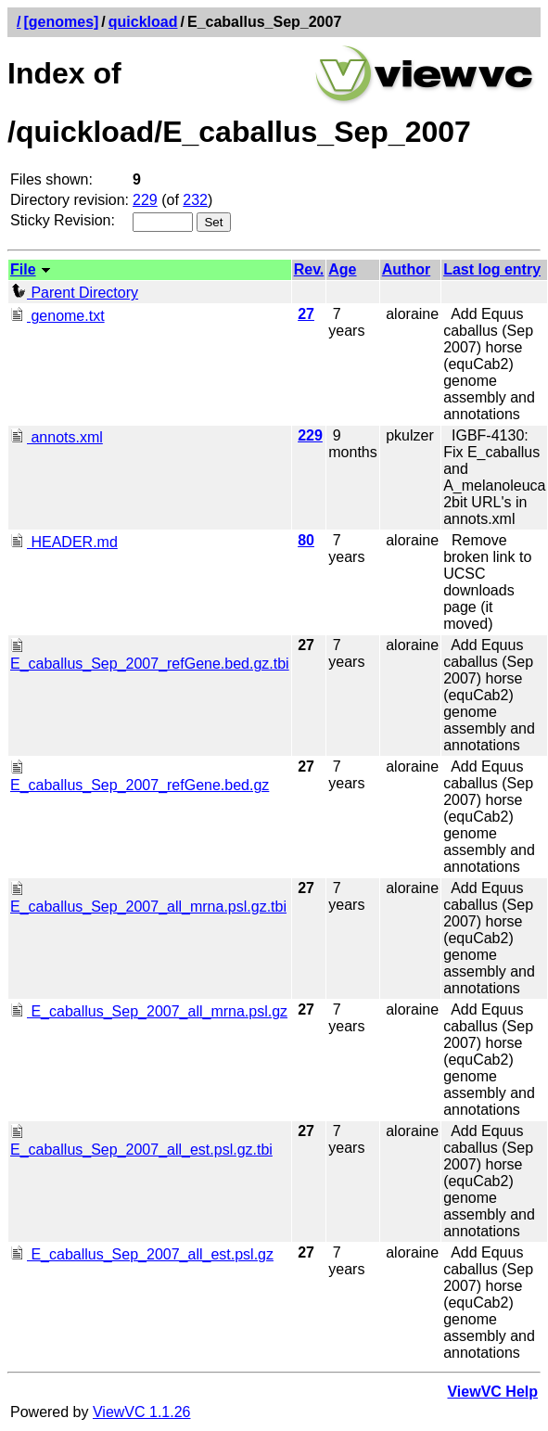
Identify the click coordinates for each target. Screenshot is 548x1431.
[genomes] (60, 22)
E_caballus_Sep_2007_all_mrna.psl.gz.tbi (148, 898)
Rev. (309, 269)
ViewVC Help (492, 1391)
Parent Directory (74, 292)
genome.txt (57, 316)
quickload (143, 22)
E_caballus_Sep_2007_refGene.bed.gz (139, 776)
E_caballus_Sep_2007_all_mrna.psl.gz (148, 1011)
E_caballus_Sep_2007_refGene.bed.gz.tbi (149, 655)
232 (195, 200)
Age (342, 269)
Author (406, 269)
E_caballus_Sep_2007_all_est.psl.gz (142, 1254)
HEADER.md (64, 542)
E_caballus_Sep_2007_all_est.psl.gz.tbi (141, 1141)
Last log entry (492, 269)
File (23, 269)
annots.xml (56, 437)
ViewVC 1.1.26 (142, 1412)
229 (145, 200)
